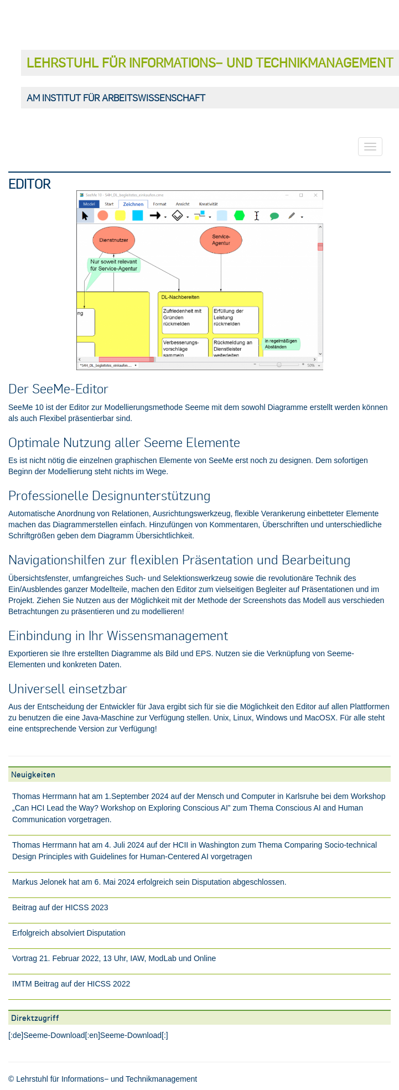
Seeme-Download (54, 1035)
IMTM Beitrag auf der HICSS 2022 (71, 983)
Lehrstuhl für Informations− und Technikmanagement (210, 62)
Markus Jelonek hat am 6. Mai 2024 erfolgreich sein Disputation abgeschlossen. (149, 882)
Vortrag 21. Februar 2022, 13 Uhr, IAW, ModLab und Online (114, 958)
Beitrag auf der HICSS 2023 (60, 907)
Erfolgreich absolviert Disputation (69, 932)
